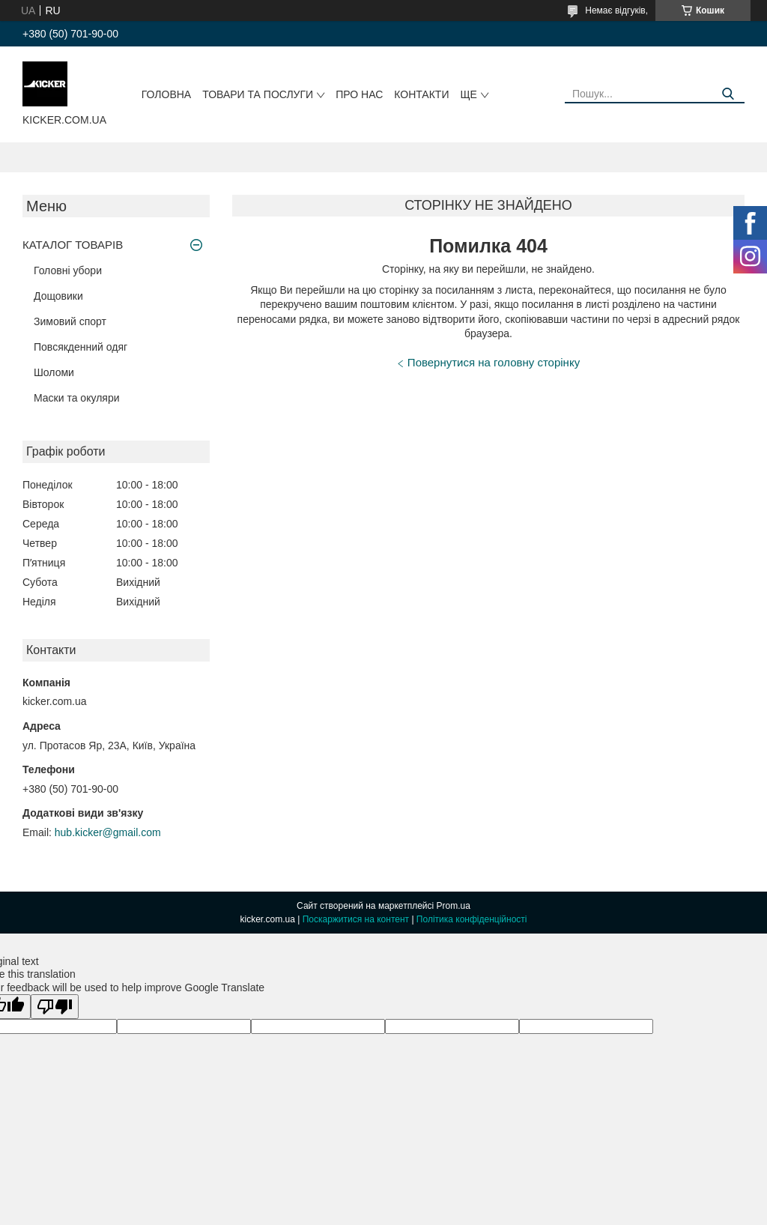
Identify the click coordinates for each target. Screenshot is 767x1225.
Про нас (359, 94)
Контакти (421, 94)
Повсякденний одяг (80, 347)
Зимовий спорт (70, 321)
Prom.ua (453, 906)
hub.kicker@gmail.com (108, 832)
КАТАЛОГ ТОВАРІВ (72, 244)
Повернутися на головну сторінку (493, 362)
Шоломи (54, 372)
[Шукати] (728, 94)
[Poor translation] (55, 1006)
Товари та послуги (257, 94)
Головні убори (68, 270)
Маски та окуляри (77, 398)
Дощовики (58, 296)
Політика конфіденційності (471, 919)
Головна (166, 94)
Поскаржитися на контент (356, 919)
